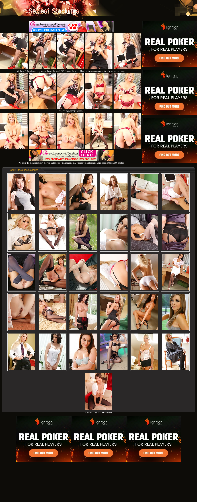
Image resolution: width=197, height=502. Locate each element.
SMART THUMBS (105, 413)
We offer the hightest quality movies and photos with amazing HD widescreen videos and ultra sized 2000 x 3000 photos (71, 161)
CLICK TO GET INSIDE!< (71, 111)
